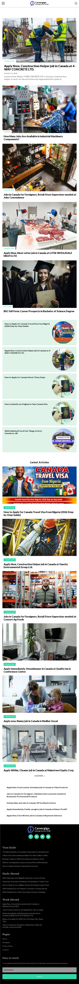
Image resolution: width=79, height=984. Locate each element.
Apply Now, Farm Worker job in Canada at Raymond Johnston (34, 815)
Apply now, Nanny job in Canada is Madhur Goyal (31, 721)
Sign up (39, 976)
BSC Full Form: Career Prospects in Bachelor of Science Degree (39, 311)
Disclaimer (6, 942)
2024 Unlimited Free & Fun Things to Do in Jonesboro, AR (23, 432)
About (4, 939)
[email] (39, 969)
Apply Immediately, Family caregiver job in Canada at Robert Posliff (37, 809)
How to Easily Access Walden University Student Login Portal (25, 885)
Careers (7, 132)
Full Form (8, 307)
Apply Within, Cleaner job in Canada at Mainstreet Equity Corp (39, 770)
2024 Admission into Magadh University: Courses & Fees (23, 878)
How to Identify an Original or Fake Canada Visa (26, 404)
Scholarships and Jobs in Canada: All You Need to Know (31, 803)
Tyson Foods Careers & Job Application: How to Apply (22, 910)
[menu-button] (3, 3)
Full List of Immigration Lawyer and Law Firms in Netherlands (25, 862)
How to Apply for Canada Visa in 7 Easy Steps (25, 377)
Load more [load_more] (39, 776)
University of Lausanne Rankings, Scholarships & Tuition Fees (25, 881)
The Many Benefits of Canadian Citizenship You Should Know (25, 852)
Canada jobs (9, 190)
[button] (76, 3)
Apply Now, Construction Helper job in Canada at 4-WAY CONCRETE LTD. (39, 67)
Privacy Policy (7, 946)
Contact (5, 950)
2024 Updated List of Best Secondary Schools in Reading (23, 892)
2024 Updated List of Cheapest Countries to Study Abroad (24, 889)
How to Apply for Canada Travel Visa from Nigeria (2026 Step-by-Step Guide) (27, 325)
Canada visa (9, 61)
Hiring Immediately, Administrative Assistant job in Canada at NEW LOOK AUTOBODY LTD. (21, 914)
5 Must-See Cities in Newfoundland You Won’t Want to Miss (25, 855)
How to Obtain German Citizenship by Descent (20, 866)
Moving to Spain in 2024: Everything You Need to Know (23, 859)
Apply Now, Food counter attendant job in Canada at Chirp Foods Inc (37, 787)
